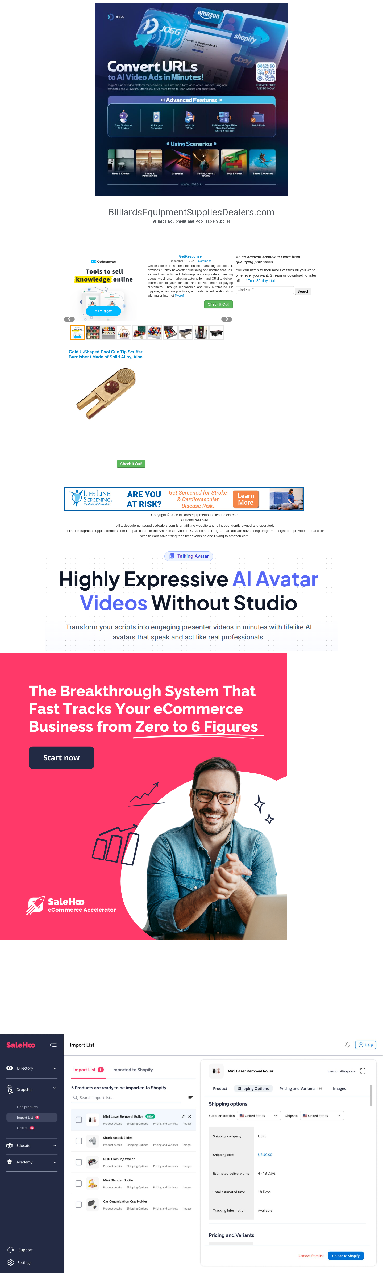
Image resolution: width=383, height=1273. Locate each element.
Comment (204, 260)
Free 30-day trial (261, 281)
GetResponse (190, 256)
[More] (179, 295)
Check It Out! (219, 304)
